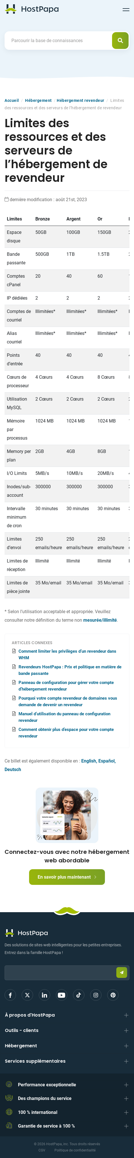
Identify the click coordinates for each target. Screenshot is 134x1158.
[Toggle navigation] (126, 9)
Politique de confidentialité (75, 1150)
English (88, 761)
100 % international (37, 1112)
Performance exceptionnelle (47, 1084)
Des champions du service (45, 1098)
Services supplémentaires (35, 1061)
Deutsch (13, 769)
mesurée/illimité (100, 620)
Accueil (12, 100)
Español (106, 761)
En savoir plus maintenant (67, 877)
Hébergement (38, 100)
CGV (41, 1150)
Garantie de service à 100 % (46, 1126)
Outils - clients (21, 1030)
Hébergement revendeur (80, 100)
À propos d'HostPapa (30, 1015)
